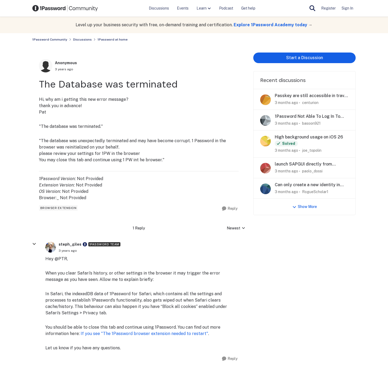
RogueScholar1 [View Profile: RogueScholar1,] (315, 191)
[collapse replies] (34, 244)
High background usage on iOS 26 (309, 137)
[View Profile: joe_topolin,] (265, 141)
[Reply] (230, 208)
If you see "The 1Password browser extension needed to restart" (144, 333)
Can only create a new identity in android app (307, 185)
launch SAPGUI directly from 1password (303, 164)
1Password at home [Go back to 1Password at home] (113, 39)
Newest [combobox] (236, 228)
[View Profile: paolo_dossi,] (265, 168)
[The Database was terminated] (68, 250)
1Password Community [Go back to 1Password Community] (49, 39)
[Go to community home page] (65, 8)
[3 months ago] (286, 103)
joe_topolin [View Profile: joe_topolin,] (311, 150)
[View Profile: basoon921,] (265, 120)
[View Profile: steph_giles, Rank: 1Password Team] (50, 247)
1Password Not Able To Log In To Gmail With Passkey (307, 116)
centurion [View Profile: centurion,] (310, 103)
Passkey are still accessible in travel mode (311, 96)
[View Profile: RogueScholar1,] (265, 189)
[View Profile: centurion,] (265, 99)
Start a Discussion (304, 57)
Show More (304, 207)
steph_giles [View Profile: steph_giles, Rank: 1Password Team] (70, 244)
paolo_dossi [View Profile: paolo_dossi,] (312, 171)
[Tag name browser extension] (58, 208)
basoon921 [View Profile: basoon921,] (311, 123)
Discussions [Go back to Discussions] (82, 39)
